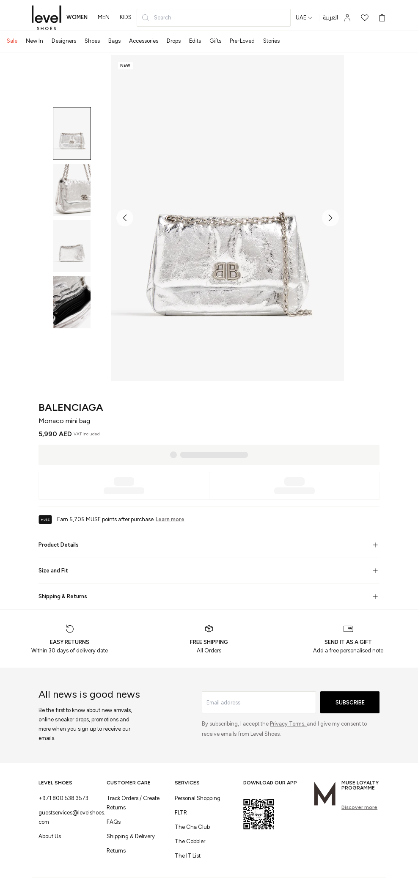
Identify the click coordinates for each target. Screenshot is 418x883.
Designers (64, 41)
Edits (195, 41)
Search (156, 18)
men (104, 17)
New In (34, 41)
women (77, 17)
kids (126, 17)
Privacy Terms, (288, 724)
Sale (12, 41)
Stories (271, 41)
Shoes (92, 41)
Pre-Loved (242, 41)
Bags (114, 41)
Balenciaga (70, 407)
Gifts (215, 41)
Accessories (143, 41)
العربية (330, 17)
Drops (174, 41)
